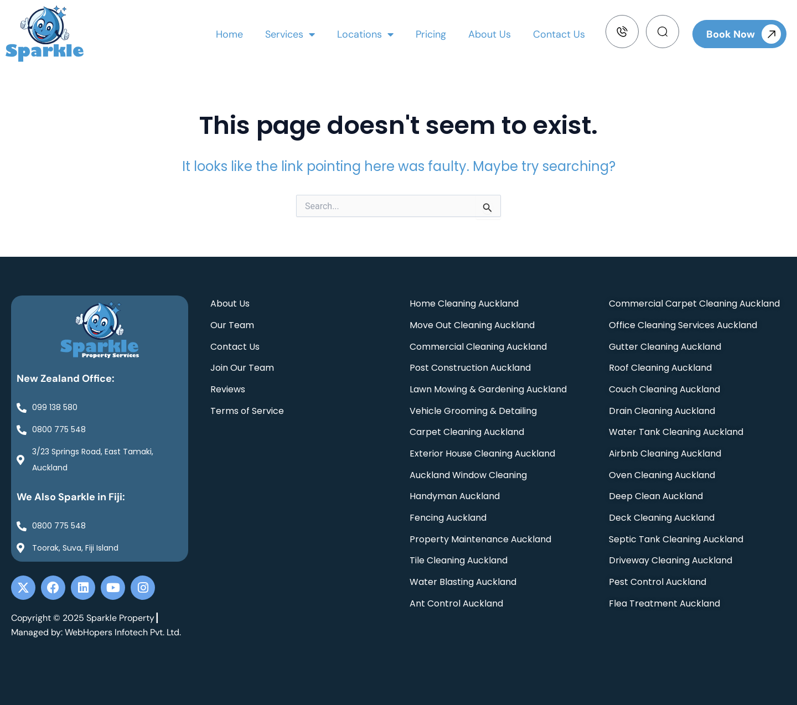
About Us (489, 34)
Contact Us (559, 34)
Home (229, 34)
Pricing (431, 34)
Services (290, 34)
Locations (365, 34)
